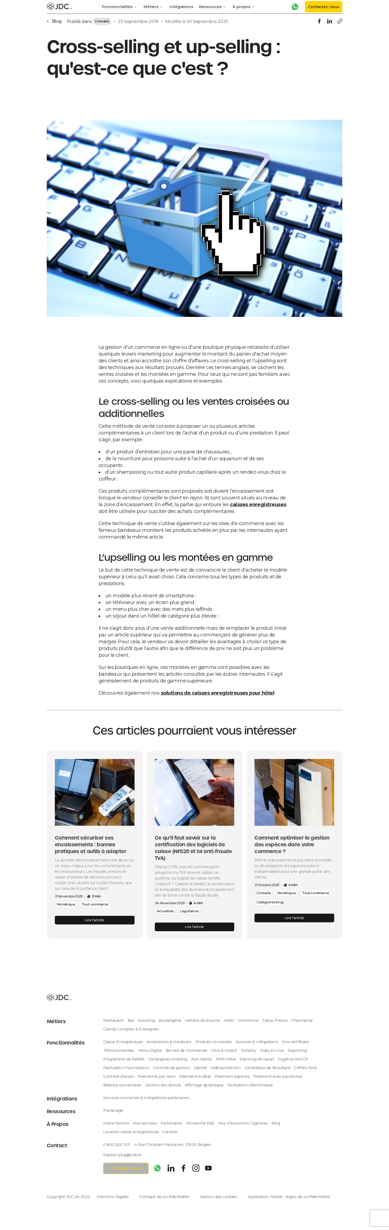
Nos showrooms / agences (243, 1123)
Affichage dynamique (204, 1085)
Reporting (297, 1050)
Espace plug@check (122, 1154)
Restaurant (113, 1020)
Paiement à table (195, 1076)
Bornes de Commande (186, 1050)
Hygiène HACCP (293, 1059)
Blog (275, 1123)
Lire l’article (94, 920)
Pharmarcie (302, 1020)
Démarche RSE (200, 1123)
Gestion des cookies (218, 1196)
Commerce (248, 1020)
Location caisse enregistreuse (131, 1131)
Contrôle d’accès (118, 1076)
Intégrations (181, 7)
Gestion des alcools (163, 1085)
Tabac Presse (274, 1020)
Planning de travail (257, 1059)
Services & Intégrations (257, 1041)
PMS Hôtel (226, 1059)
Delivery (248, 1050)
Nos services (145, 1123)
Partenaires (171, 1123)
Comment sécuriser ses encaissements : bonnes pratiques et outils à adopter (90, 844)
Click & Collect (224, 1050)
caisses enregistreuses (258, 505)
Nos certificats (295, 1041)
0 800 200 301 (116, 1144)
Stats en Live (272, 1050)
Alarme (200, 1067)
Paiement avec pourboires (278, 1076)
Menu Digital (150, 1050)
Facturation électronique (250, 1085)
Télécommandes (118, 1050)
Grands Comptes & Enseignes (131, 1029)
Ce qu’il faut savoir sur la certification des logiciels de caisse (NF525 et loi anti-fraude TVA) (193, 847)
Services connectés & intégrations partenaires (146, 1097)
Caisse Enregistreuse (123, 1041)
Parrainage (113, 1110)
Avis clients (201, 1059)
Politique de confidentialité (164, 1196)
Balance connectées (122, 1085)
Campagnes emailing (167, 1059)
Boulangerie (170, 1020)
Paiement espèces (232, 1076)
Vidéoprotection (226, 1067)
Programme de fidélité (123, 1059)
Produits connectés (213, 1041)
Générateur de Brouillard (267, 1067)
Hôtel (229, 1020)
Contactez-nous (323, 6)
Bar (131, 1020)
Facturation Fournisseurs (126, 1067)
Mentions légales (113, 1196)
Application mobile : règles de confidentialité (289, 1196)
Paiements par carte (157, 1076)
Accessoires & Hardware (169, 1041)
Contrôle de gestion (171, 1067)
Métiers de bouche (202, 1020)
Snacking (146, 1020)
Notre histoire (116, 1123)
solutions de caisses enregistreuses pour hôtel (217, 693)
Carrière (170, 1131)
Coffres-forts (305, 1067)
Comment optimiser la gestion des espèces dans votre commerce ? (291, 844)
